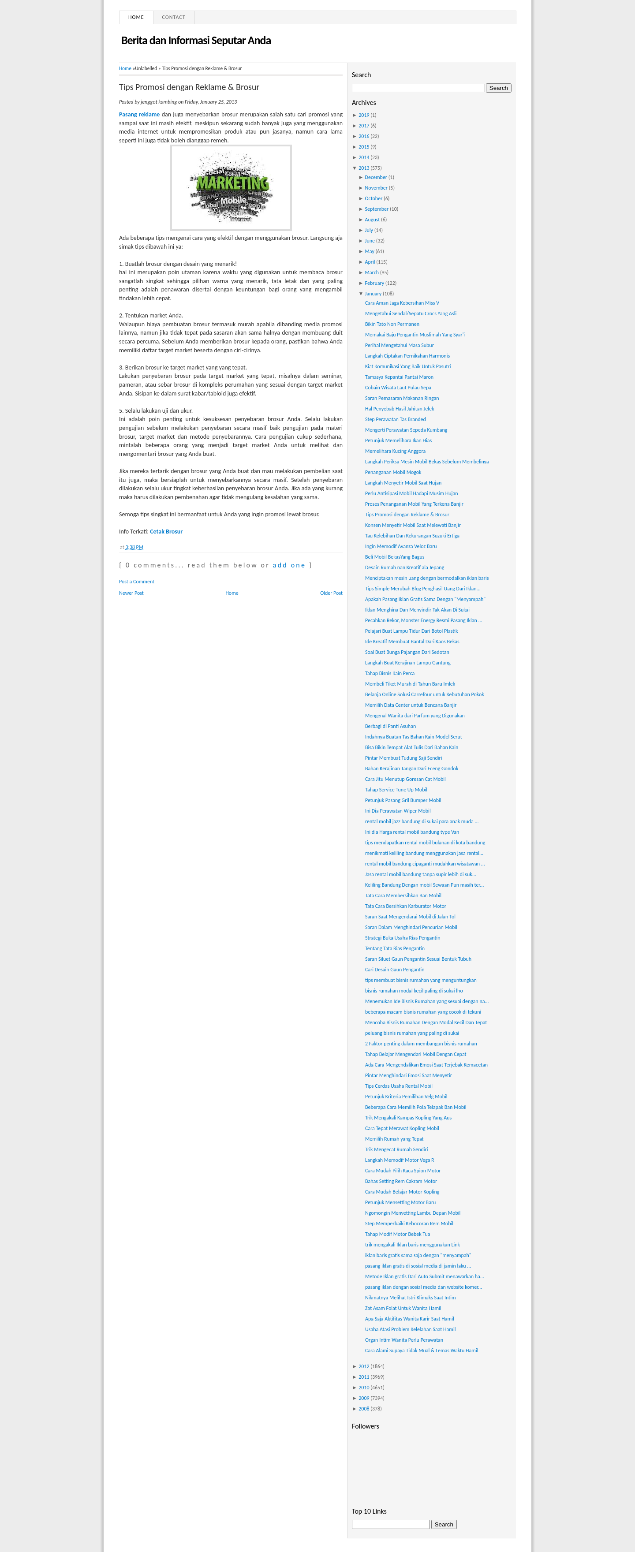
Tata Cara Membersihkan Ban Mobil (403, 895)
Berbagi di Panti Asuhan (390, 726)
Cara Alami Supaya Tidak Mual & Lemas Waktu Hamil (421, 1350)
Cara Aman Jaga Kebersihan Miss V (402, 303)
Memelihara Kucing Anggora (395, 451)
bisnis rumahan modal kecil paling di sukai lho (414, 991)
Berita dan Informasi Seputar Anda (196, 40)
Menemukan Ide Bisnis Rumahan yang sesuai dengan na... (427, 1001)
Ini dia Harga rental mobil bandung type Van (412, 832)
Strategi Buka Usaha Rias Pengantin (403, 938)
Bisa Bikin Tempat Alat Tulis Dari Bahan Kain (411, 747)
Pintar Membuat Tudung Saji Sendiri (403, 758)
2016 (364, 136)
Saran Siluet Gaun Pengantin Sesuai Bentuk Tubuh (418, 959)
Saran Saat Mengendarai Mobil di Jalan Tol (410, 917)
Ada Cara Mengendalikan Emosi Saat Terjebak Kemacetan (426, 1065)
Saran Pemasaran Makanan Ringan (402, 398)
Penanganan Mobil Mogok (393, 472)
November (376, 188)
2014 (364, 157)
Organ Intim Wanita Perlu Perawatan (404, 1340)
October (374, 198)
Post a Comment (136, 581)
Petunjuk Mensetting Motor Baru (400, 1202)
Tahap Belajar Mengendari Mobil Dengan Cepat (416, 1054)
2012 (364, 1366)
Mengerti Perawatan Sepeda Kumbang (406, 430)
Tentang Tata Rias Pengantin (395, 948)
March (372, 272)
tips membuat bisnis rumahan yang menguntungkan (421, 980)
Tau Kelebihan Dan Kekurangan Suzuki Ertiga (412, 536)
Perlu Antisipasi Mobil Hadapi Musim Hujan (411, 493)
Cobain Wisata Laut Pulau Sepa (398, 387)
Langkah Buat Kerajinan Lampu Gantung (408, 663)
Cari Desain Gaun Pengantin (395, 969)
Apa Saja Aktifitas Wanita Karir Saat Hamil (409, 1319)
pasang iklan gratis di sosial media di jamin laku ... (418, 1266)
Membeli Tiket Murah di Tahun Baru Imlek (410, 684)
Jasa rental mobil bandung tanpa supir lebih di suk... (420, 874)
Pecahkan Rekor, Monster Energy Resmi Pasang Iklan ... (423, 620)
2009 (364, 1398)
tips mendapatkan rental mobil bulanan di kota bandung (425, 842)
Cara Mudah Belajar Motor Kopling (402, 1192)
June (370, 241)
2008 (364, 1409)
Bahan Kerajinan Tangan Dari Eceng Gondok (411, 768)
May (369, 251)
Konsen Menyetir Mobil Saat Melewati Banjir (413, 525)
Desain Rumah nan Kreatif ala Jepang (404, 567)
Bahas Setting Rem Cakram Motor (401, 1181)
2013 (364, 168)
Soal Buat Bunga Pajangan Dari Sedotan (407, 652)
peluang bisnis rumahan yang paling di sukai (412, 1033)
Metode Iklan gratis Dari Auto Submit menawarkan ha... (424, 1276)
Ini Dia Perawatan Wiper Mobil (398, 811)
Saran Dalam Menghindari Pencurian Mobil (411, 927)
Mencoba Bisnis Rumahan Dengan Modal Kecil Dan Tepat (426, 1022)
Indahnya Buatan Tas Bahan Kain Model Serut (413, 737)
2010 (364, 1387)
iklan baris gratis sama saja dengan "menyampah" (418, 1255)
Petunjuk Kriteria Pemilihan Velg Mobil (406, 1096)
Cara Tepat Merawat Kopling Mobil (402, 1128)
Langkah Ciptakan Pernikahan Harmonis (407, 356)
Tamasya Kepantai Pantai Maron (399, 377)
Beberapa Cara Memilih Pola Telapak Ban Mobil (416, 1107)
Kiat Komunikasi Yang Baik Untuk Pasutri (408, 366)
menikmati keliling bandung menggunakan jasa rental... (424, 853)
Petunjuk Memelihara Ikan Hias (398, 440)
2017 (364, 126)
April (370, 262)
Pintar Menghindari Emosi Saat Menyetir (408, 1075)
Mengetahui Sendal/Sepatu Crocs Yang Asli (410, 313)
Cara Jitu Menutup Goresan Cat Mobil (405, 779)
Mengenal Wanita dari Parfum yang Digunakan (415, 716)
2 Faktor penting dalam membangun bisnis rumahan (421, 1044)
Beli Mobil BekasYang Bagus (394, 557)
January (373, 294)
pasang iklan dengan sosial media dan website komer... (423, 1287)
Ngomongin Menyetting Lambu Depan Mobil (412, 1213)
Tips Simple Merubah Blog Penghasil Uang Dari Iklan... (423, 589)
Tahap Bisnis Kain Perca (390, 673)
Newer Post (131, 593)
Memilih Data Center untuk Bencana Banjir (410, 705)
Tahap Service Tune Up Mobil (396, 790)
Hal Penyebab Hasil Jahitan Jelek (399, 409)
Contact (174, 17)
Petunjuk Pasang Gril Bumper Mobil (403, 800)
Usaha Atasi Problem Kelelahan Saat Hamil (410, 1329)
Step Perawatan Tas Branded (395, 419)
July (369, 230)
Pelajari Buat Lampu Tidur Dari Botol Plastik (411, 631)
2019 (364, 115)
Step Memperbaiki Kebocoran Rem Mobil (409, 1223)
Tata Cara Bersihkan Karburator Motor (405, 906)
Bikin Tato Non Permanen (392, 324)
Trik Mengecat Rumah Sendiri (396, 1149)
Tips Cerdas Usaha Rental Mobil (399, 1086)
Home (136, 17)
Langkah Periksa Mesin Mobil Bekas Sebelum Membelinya (427, 462)
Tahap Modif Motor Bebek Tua (397, 1234)
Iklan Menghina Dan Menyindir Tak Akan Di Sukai (417, 610)
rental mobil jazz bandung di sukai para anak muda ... (422, 821)
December (376, 177)
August (372, 219)
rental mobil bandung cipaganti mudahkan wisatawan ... (425, 864)
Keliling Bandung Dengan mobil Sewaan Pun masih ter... (424, 885)
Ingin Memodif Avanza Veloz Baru (401, 546)
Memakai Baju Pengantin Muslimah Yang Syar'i (415, 335)
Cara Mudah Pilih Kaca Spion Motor (403, 1171)
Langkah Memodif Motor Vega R (399, 1160)
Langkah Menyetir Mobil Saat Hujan (403, 483)
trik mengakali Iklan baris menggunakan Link (412, 1245)
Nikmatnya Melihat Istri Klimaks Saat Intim (410, 1298)
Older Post (331, 593)
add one (289, 565)
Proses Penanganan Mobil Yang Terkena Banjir (414, 504)
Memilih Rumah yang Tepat (394, 1139)
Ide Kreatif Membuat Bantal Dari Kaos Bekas (412, 641)
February (375, 283)
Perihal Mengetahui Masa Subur (399, 345)
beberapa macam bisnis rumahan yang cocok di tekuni (423, 1012)
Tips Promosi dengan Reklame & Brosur (189, 86)
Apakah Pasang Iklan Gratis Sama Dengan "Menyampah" (425, 599)
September (377, 209)
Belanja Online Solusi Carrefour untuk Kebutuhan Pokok (424, 694)
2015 (364, 147)
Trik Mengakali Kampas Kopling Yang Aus (408, 1118)
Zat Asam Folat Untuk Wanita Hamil (403, 1308)
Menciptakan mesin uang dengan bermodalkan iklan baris (427, 578)
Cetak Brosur (166, 531)
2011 (364, 1377)
